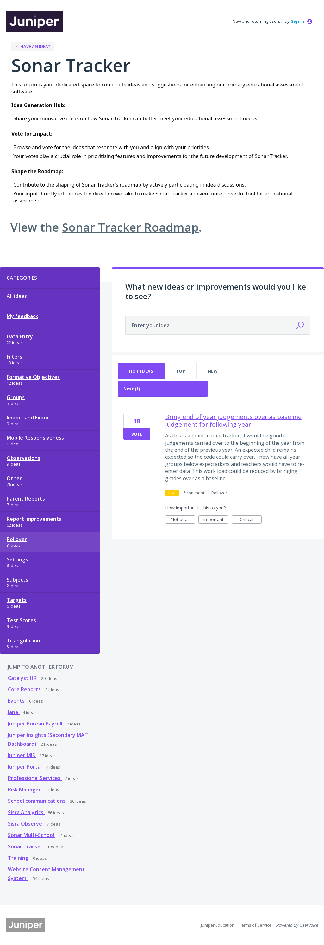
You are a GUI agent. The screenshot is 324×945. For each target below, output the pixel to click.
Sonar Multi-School (31, 835)
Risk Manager (25, 789)
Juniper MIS (22, 755)
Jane (14, 712)
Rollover (17, 539)
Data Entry (20, 336)
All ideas (17, 295)
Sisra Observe (25, 823)
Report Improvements (34, 518)
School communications (37, 800)
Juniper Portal (25, 766)
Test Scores (21, 620)
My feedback (22, 316)
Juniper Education (217, 925)
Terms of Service (255, 925)
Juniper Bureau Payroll (36, 723)
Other (14, 478)
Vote (136, 434)
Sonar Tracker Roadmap (130, 227)
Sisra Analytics (26, 812)
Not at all (183, 520)
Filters (14, 356)
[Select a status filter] (163, 388)
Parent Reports (26, 498)
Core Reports (25, 689)
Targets (17, 600)
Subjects (17, 579)
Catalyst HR (23, 677)
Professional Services (35, 778)
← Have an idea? (32, 46)
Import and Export (29, 417)
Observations (23, 458)
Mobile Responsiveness (35, 437)
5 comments (195, 492)
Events (17, 700)
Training (19, 857)
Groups (16, 397)
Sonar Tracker (26, 846)
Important (215, 520)
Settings (17, 559)
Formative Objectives (33, 377)
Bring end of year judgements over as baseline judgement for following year (233, 420)
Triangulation (23, 640)
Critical (251, 520)
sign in (298, 21)
